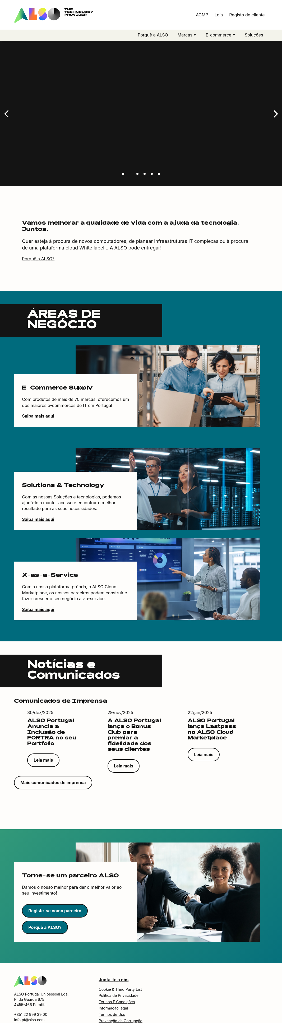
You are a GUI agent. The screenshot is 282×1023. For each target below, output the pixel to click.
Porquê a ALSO (153, 35)
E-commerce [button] (219, 35)
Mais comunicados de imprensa (53, 765)
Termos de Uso (112, 997)
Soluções (254, 35)
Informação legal (113, 990)
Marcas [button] (185, 35)
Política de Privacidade (118, 978)
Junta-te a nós (113, 962)
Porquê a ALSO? (38, 241)
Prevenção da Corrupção (120, 1003)
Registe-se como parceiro (54, 893)
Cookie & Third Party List (120, 972)
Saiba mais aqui (38, 398)
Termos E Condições (117, 984)
